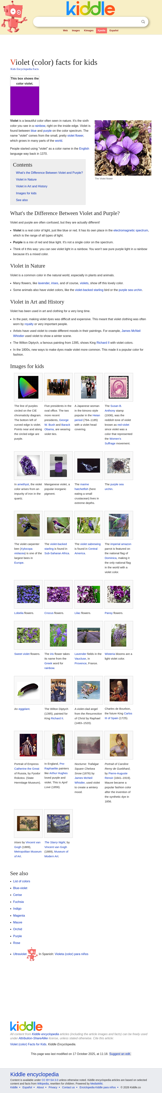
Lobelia (18, 613)
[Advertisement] (81, 45)
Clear (135, 22)
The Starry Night (54, 842)
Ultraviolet (20, 954)
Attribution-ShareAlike (33, 1038)
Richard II (103, 342)
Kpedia (101, 30)
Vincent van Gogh (55, 847)
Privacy (53, 1087)
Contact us (68, 1087)
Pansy (109, 613)
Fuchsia (18, 901)
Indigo (17, 908)
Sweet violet (22, 653)
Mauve (17, 922)
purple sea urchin (130, 290)
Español (113, 30)
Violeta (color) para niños (71, 954)
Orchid (17, 929)
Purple (17, 936)
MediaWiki (96, 1083)
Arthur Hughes (58, 773)
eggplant (24, 708)
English (84, 148)
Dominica (111, 558)
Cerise (17, 894)
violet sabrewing (90, 544)
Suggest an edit (119, 1053)
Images (76, 30)
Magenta (19, 915)
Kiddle (14, 1087)
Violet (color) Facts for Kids (28, 1044)
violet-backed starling (89, 290)
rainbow (40, 125)
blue (33, 130)
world (58, 140)
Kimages (89, 30)
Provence (81, 663)
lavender (44, 283)
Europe (18, 562)
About (40, 1087)
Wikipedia (43, 1083)
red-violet (123, 424)
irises (54, 283)
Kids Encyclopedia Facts (25, 68)
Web (65, 30)
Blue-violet (20, 888)
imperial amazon (120, 544)
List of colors (21, 881)
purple (47, 130)
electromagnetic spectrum (130, 230)
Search (143, 22)
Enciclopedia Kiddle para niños (98, 1087)
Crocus (48, 613)
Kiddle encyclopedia (45, 1034)
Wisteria (110, 653)
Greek (48, 663)
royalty (29, 324)
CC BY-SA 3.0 (50, 1080)
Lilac (78, 613)
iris (52, 653)
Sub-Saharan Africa (56, 553)
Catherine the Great (26, 768)
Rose (16, 943)
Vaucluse (80, 658)
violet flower (75, 135)
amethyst (23, 484)
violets (84, 283)
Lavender (81, 653)
